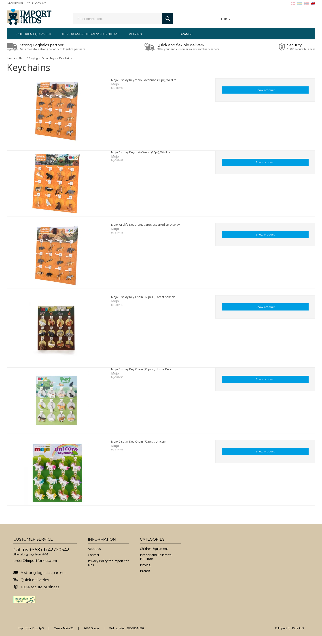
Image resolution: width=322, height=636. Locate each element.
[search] (117, 18)
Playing (135, 34)
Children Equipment (34, 34)
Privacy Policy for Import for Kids (108, 563)
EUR (224, 19)
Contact (93, 555)
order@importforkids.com (35, 560)
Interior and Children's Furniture (85, 34)
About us (94, 548)
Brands (186, 34)
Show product (265, 90)
